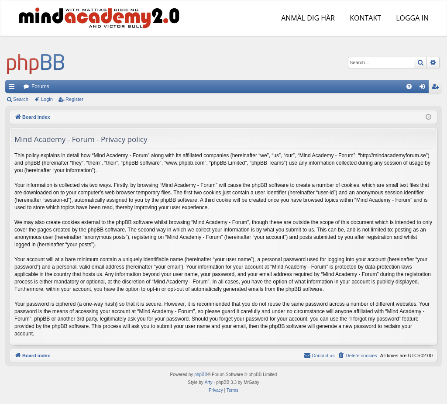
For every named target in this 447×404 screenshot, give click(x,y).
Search (20, 99)
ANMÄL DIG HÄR (307, 18)
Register (74, 99)
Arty (209, 382)
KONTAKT (364, 18)
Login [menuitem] (424, 88)
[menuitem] (409, 86)
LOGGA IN (411, 18)
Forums (40, 86)
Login (47, 99)
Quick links (13, 88)
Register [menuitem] (437, 88)
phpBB (200, 374)
